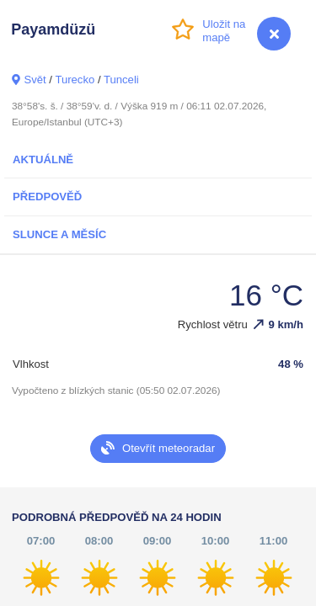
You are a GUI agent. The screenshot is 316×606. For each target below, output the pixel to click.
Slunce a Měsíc (59, 234)
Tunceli (121, 79)
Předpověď (47, 196)
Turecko (74, 79)
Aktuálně (43, 159)
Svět (35, 79)
